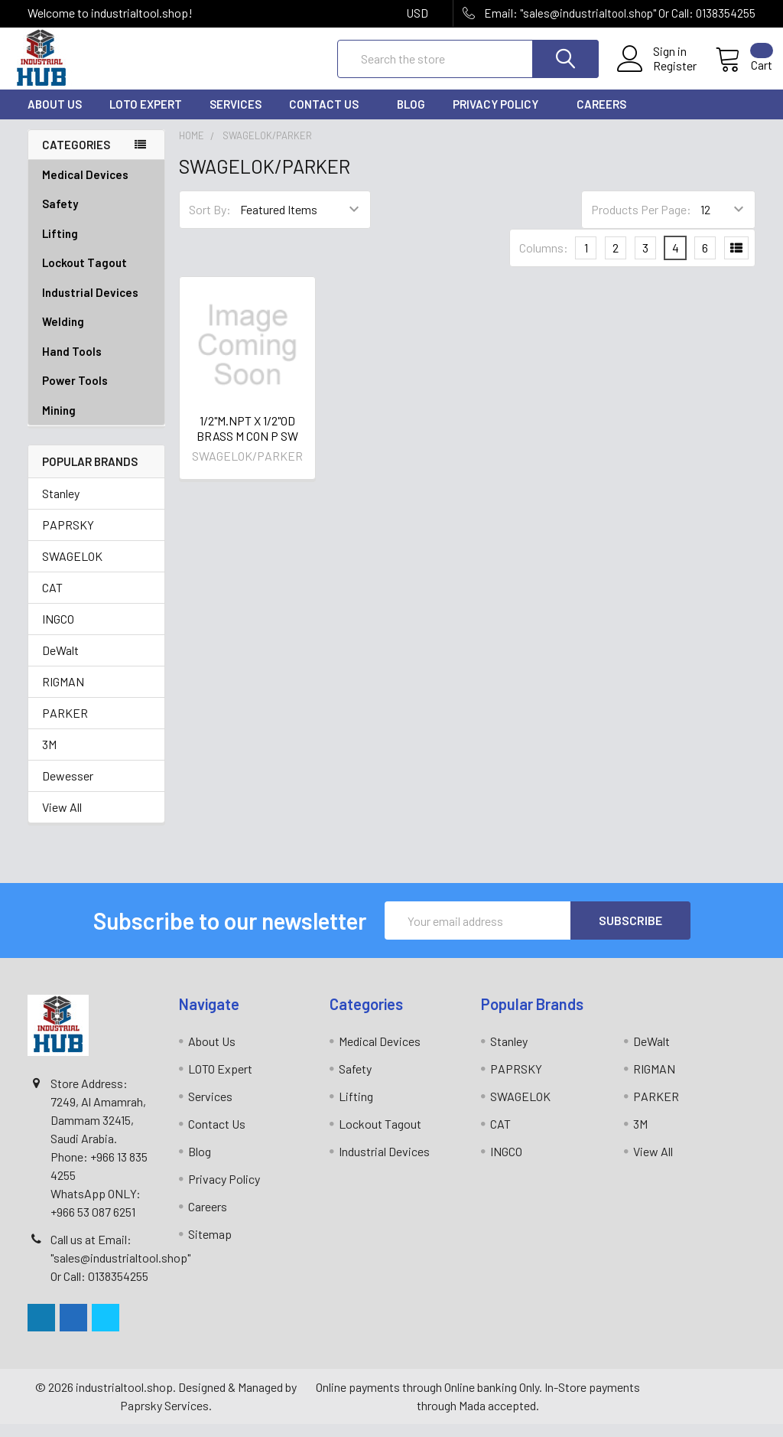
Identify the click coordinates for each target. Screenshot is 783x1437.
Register (658, 74)
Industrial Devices (96, 305)
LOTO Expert (145, 117)
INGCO (58, 631)
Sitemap (210, 1247)
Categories (76, 157)
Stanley (61, 506)
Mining (59, 423)
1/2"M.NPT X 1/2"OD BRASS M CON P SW (247, 440)
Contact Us (329, 117)
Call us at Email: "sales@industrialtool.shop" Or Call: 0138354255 (120, 1270)
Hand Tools (96, 364)
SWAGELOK (72, 569)
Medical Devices (85, 187)
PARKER (65, 725)
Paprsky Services (164, 1418)
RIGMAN (63, 694)
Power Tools (96, 393)
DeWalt (60, 663)
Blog (411, 117)
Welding (96, 335)
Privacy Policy (501, 117)
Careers (601, 117)
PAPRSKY (68, 537)
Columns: (543, 260)
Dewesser (67, 788)
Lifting (96, 247)
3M (49, 757)
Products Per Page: (641, 222)
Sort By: (210, 222)
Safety (96, 217)
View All (62, 820)
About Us (55, 117)
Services (236, 117)
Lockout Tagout (96, 276)
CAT (52, 600)
